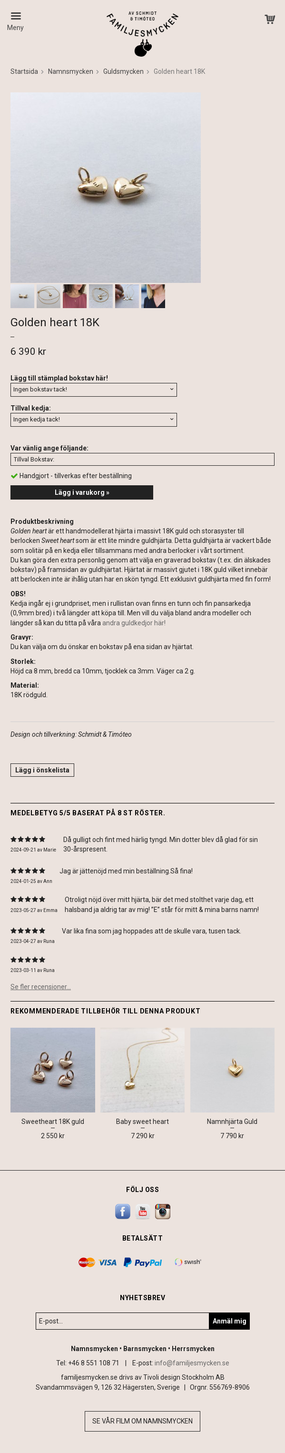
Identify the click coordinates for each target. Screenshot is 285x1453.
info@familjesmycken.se (192, 1363)
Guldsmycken (123, 71)
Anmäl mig (229, 1321)
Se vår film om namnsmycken (142, 1421)
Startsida (24, 71)
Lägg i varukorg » (82, 492)
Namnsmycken (70, 71)
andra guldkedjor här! (134, 623)
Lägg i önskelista (42, 770)
